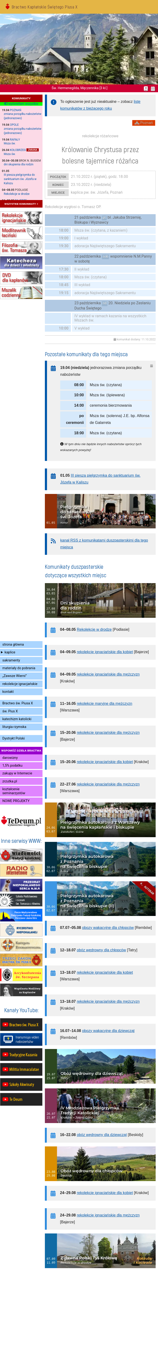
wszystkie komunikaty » (21, 203)
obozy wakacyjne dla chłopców (108, 928)
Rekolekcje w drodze (17, 194)
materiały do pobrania (18, 668)
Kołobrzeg (18, 150)
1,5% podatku (12, 766)
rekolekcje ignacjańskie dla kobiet (105, 652)
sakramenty (11, 660)
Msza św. (10, 143)
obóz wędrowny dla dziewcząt (102, 1135)
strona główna (13, 645)
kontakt (8, 692)
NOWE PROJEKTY (16, 801)
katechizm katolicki (16, 719)
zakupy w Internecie (17, 773)
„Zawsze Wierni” (14, 676)
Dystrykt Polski (13, 738)
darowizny (10, 758)
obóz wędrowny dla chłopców (101, 950)
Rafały (15, 139)
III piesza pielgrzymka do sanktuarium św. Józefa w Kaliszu (20, 179)
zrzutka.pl (9, 781)
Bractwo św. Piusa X (17, 703)
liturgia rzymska (14, 727)
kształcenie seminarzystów (13, 791)
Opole (14, 124)
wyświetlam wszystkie (21, 103)
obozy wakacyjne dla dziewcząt (108, 1031)
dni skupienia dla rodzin (19, 164)
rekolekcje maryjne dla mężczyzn (104, 704)
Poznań (15, 110)
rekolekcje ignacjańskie (19, 684)
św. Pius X (10, 711)
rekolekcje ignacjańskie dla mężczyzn (108, 674)
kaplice (9, 652)
